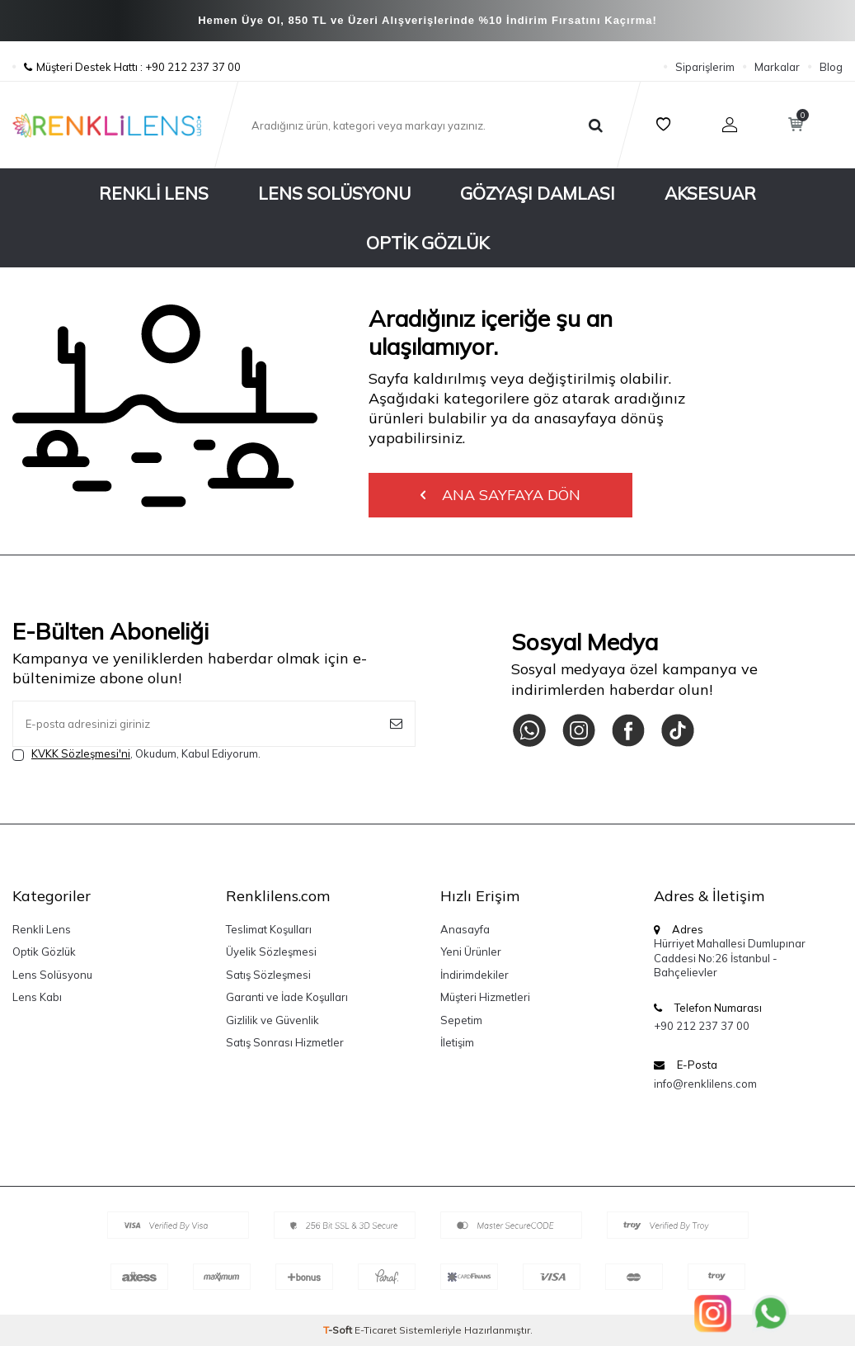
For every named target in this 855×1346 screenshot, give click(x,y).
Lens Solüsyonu (334, 193)
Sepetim (461, 1020)
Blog (831, 66)
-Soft (339, 1330)
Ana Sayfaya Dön (500, 494)
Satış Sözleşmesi (268, 974)
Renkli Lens (154, 193)
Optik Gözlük (427, 242)
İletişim (457, 1042)
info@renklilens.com (705, 1083)
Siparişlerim (705, 66)
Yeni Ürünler (470, 951)
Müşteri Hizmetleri (485, 997)
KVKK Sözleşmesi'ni (80, 753)
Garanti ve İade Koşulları (287, 997)
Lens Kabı (37, 997)
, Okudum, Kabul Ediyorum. (136, 754)
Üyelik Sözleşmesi (271, 951)
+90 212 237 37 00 (701, 1025)
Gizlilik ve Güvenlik (272, 1020)
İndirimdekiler (474, 974)
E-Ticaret (376, 1330)
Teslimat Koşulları (269, 929)
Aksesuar (710, 193)
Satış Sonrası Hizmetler (285, 1042)
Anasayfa (465, 929)
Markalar (777, 66)
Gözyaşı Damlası (537, 193)
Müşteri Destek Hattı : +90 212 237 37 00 (126, 66)
